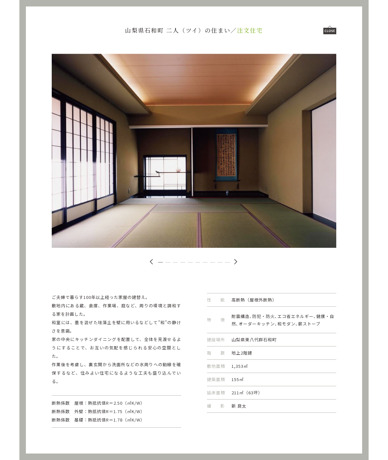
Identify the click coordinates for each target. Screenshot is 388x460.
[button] (160, 262)
